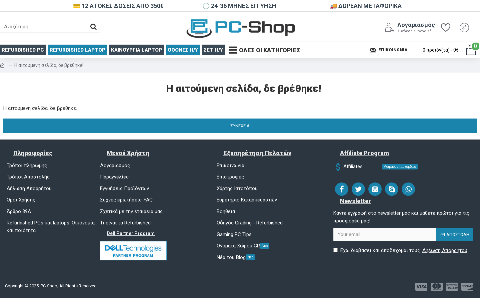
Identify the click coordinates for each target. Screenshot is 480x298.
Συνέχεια (240, 125)
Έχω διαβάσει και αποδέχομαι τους (400, 250)
